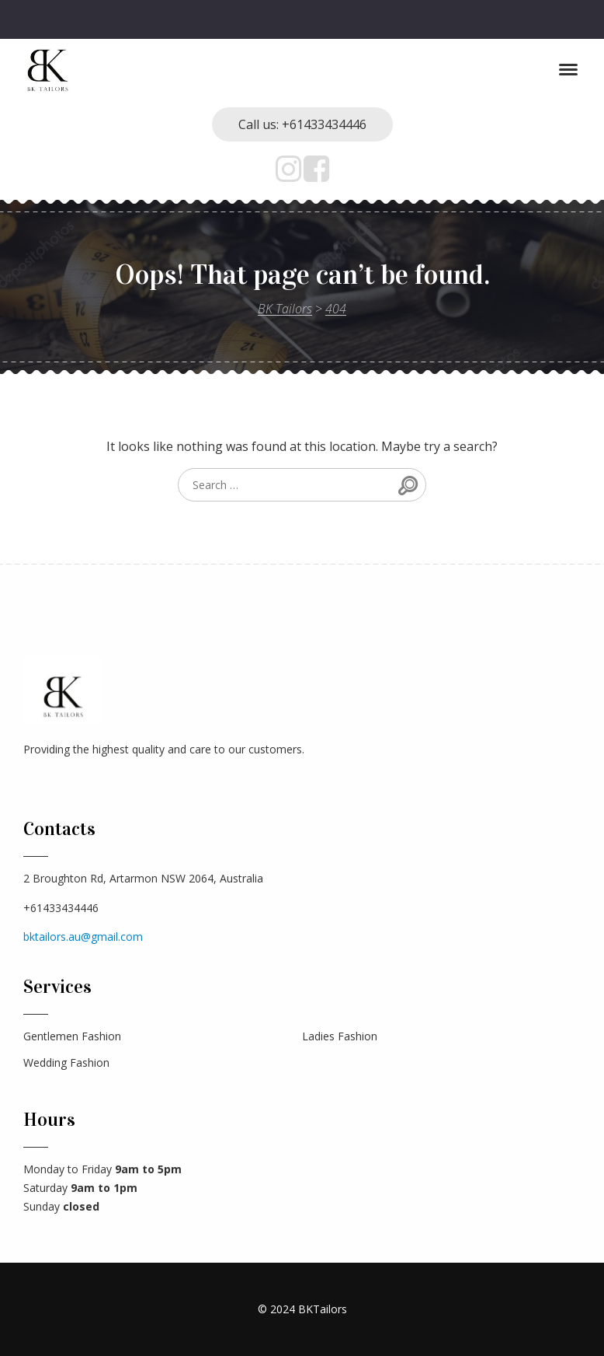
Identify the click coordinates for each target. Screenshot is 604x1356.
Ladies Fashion (339, 1036)
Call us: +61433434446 (302, 124)
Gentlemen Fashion (72, 1036)
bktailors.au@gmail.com (83, 936)
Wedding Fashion (66, 1062)
